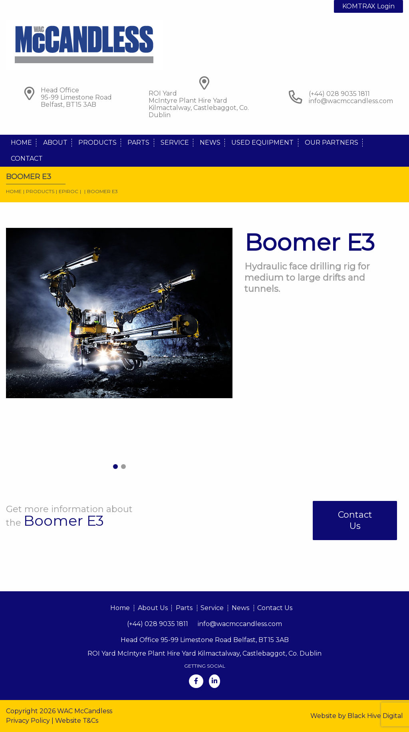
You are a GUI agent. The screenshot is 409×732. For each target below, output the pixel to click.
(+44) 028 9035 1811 (157, 624)
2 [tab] (123, 466)
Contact (27, 158)
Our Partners (331, 142)
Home (21, 142)
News (210, 142)
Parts (138, 142)
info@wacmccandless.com (351, 101)
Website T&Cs (76, 720)
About (55, 142)
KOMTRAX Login (368, 6)
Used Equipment (262, 142)
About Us (153, 608)
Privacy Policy (28, 720)
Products (97, 142)
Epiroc (68, 191)
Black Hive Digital (375, 716)
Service (175, 142)
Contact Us (355, 520)
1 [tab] (115, 466)
